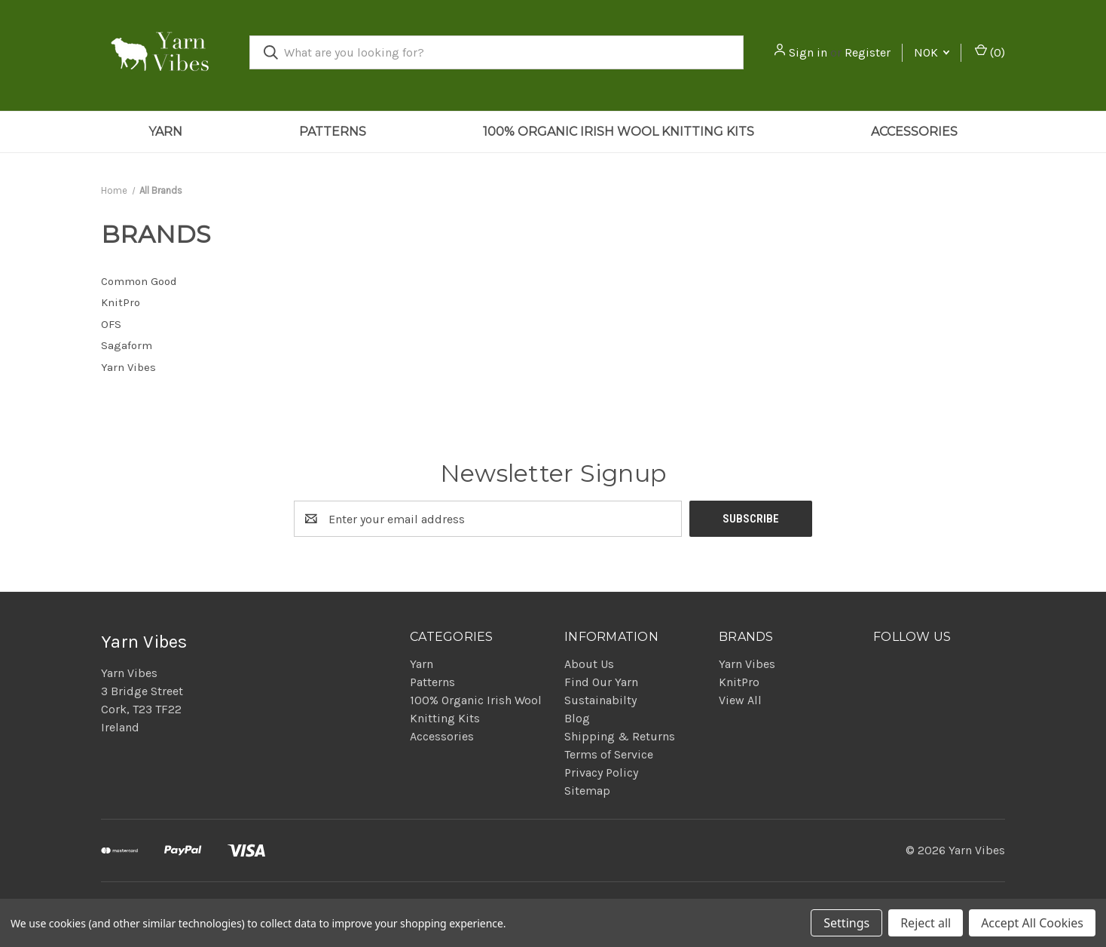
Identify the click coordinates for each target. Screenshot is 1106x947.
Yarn (165, 131)
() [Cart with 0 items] (990, 52)
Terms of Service (608, 754)
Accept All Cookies (1032, 923)
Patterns (332, 131)
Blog (577, 718)
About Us (589, 664)
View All (740, 700)
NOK (931, 52)
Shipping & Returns (619, 736)
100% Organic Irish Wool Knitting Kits (618, 131)
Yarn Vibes (747, 664)
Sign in (808, 52)
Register (868, 52)
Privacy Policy (601, 772)
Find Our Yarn (601, 682)
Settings (846, 923)
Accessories (914, 131)
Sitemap (587, 790)
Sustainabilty (600, 700)
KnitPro (739, 682)
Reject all (925, 923)
